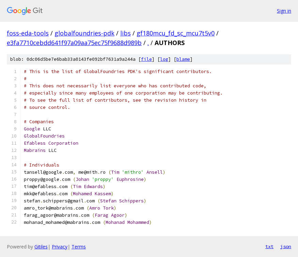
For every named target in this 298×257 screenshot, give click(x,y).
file (146, 59)
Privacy (59, 246)
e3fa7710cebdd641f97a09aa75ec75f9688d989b (74, 43)
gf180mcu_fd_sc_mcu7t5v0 (176, 33)
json (285, 246)
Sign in (284, 11)
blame (183, 59)
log (164, 59)
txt (269, 246)
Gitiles (41, 246)
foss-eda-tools (28, 33)
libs (125, 33)
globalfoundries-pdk (84, 33)
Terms (79, 246)
